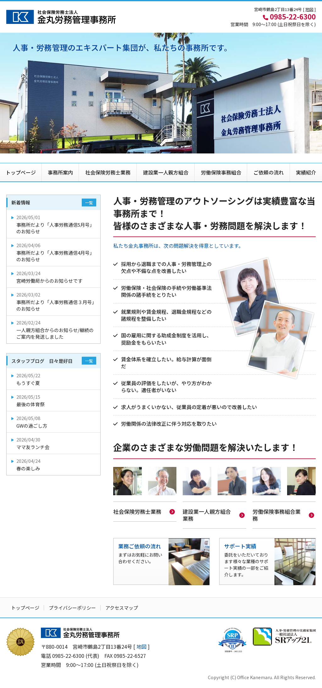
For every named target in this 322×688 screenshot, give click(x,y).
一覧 (89, 203)
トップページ (21, 172)
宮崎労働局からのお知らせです (54, 277)
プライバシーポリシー (72, 607)
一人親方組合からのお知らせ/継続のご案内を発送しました (54, 329)
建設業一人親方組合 (165, 172)
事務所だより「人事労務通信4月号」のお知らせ (54, 252)
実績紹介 (306, 172)
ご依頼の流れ (268, 172)
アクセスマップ (121, 607)
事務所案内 (60, 172)
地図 (309, 9)
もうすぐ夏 (54, 379)
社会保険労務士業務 (107, 172)
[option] (161, 93)
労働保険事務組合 (221, 172)
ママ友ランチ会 (54, 443)
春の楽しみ (54, 465)
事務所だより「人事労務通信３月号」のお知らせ (54, 301)
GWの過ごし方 (54, 422)
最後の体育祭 (54, 400)
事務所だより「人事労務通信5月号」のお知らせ (54, 224)
